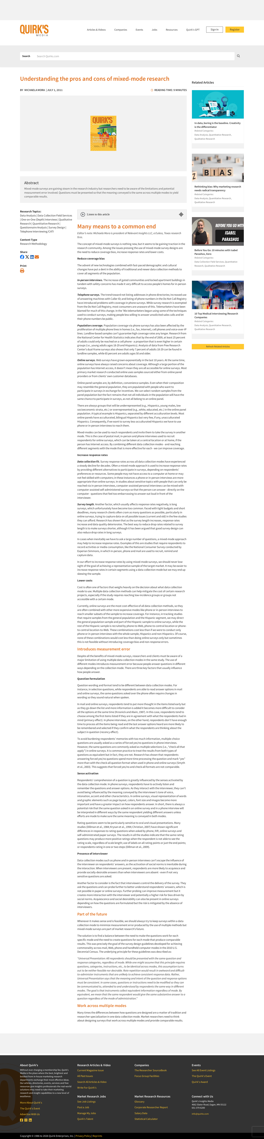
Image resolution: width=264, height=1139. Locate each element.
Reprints (97, 1135)
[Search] (134, 56)
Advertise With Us (30, 1114)
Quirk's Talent (85, 1118)
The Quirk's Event (30, 1108)
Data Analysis (28, 215)
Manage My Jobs (86, 1113)
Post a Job (83, 1107)
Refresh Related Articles (218, 346)
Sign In (215, 29)
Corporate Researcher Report (151, 1107)
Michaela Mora (34, 90)
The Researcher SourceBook (151, 1070)
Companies (120, 29)
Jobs (154, 29)
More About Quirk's (31, 1102)
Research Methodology (33, 244)
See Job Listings (86, 1101)
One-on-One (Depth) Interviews (39, 219)
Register (235, 29)
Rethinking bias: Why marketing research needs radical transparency (217, 188)
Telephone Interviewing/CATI (37, 231)
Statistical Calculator (146, 1118)
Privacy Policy (83, 1135)
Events (139, 29)
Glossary (139, 1101)
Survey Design (56, 227)
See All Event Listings (203, 1070)
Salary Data (141, 1113)
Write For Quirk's (86, 1087)
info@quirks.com (200, 1113)
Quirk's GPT (193, 29)
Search (26, 56)
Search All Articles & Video (92, 1081)
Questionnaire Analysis (33, 227)
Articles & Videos (96, 29)
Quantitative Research (46, 223)
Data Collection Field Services (55, 215)
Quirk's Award (200, 1081)
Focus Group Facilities (147, 1076)
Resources (172, 29)
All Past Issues (85, 1076)
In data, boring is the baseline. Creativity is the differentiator (217, 124)
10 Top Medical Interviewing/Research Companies (216, 315)
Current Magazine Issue (90, 1070)
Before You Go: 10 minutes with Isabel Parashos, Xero (216, 251)
